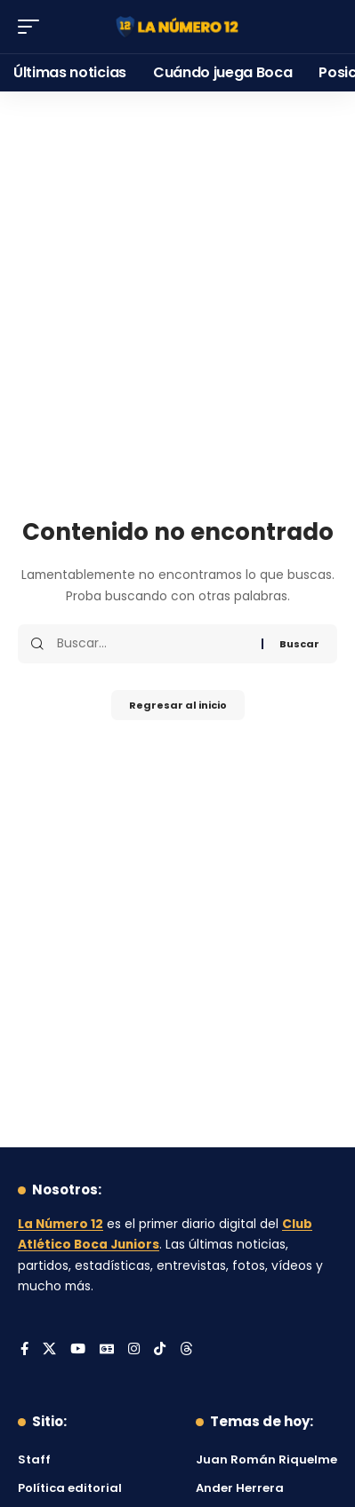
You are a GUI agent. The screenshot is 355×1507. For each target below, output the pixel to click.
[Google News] (107, 1349)
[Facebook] (24, 1349)
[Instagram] (133, 1349)
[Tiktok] (159, 1349)
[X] (49, 1349)
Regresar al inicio (178, 705)
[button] (33, 27)
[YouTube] (78, 1349)
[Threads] (186, 1349)
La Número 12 (60, 1224)
